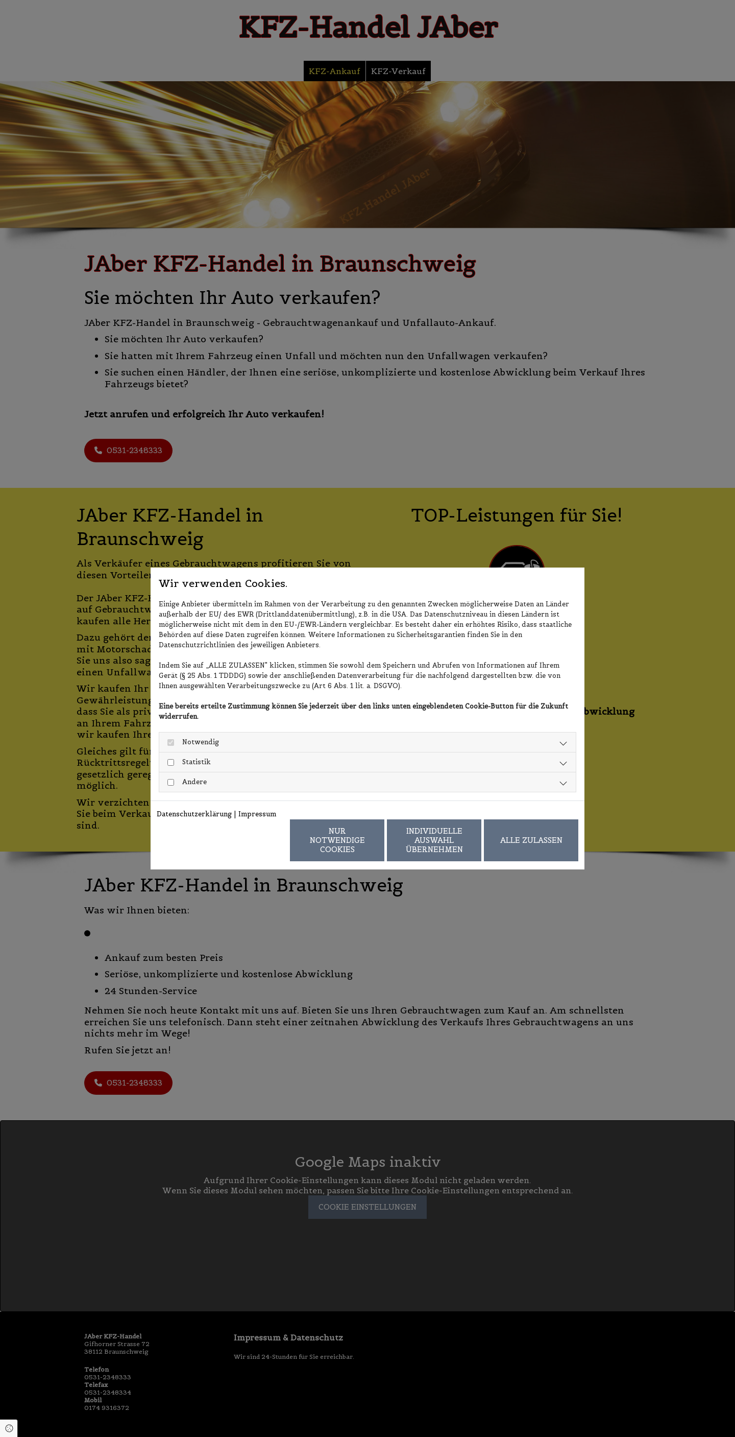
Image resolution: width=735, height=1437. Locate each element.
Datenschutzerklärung (194, 814)
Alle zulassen (531, 840)
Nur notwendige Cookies (337, 840)
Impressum (257, 814)
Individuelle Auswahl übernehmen (434, 840)
